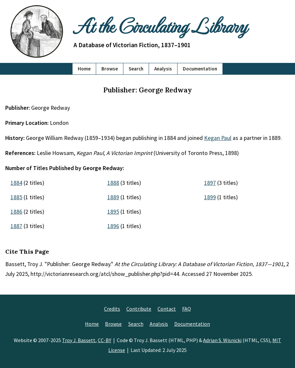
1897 (210, 182)
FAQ (186, 308)
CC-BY (104, 340)
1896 (113, 226)
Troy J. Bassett (78, 340)
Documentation (200, 69)
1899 (210, 197)
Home (84, 69)
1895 (113, 211)
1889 (113, 197)
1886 (16, 211)
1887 (16, 226)
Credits (112, 308)
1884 (16, 182)
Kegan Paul (217, 138)
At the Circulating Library (160, 25)
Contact (167, 308)
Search (136, 69)
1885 (16, 197)
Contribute (138, 308)
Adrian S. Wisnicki (222, 340)
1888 (113, 182)
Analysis (163, 69)
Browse (109, 69)
